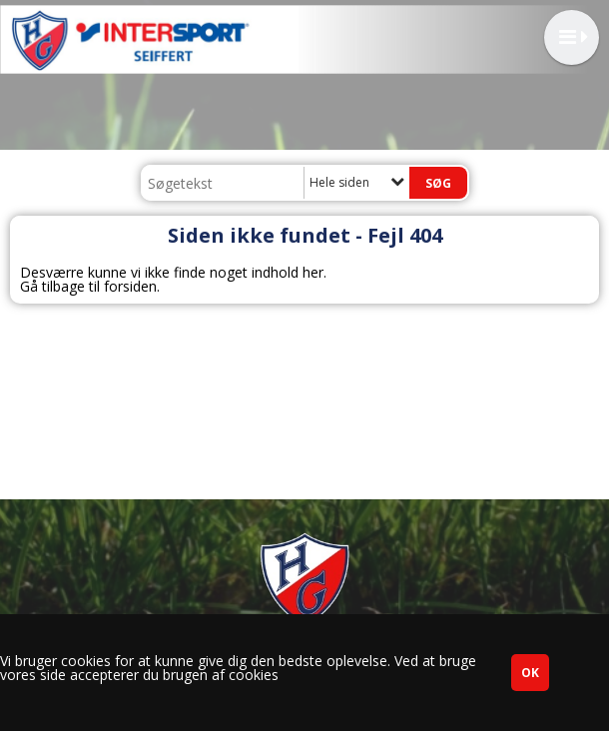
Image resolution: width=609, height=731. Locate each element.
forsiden (130, 286)
